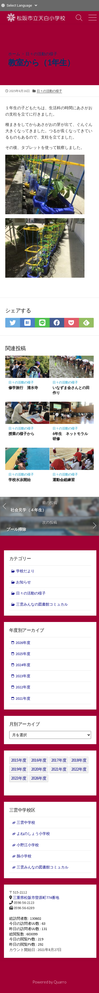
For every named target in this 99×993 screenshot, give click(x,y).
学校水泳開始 (19, 479)
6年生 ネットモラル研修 (70, 436)
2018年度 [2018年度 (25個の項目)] (79, 760)
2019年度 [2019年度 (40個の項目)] (18, 769)
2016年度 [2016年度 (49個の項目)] (38, 760)
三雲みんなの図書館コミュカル (42, 604)
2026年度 (23, 642)
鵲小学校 (24, 856)
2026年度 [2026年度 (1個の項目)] (38, 778)
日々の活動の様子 (41, 53)
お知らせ (23, 582)
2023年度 (23, 676)
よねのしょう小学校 (33, 833)
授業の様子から (21, 433)
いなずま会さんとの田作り (71, 390)
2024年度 (23, 664)
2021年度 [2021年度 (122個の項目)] (59, 769)
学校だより (25, 571)
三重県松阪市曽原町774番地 (36, 897)
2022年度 (23, 687)
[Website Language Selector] (22, 5)
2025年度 (23, 653)
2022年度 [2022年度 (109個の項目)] (79, 769)
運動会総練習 (64, 479)
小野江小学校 (28, 845)
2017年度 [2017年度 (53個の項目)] (59, 760)
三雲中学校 (26, 822)
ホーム (14, 53)
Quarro (60, 982)
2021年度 (23, 698)
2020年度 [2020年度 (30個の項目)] (38, 769)
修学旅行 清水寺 (23, 387)
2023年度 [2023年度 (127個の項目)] (18, 778)
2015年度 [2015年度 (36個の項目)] (18, 760)
